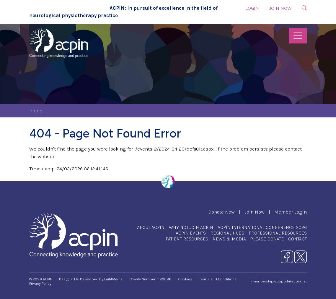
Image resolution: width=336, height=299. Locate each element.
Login (252, 8)
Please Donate (267, 239)
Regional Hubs (227, 233)
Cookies (185, 279)
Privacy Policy (40, 283)
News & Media (229, 239)
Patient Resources (187, 239)
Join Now (280, 8)
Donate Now (221, 212)
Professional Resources (278, 233)
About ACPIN (150, 227)
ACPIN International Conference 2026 (262, 227)
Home (35, 111)
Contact (297, 239)
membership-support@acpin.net (279, 281)
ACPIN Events (191, 233)
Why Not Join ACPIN (191, 227)
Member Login (290, 212)
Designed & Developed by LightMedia (91, 279)
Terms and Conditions (217, 279)
